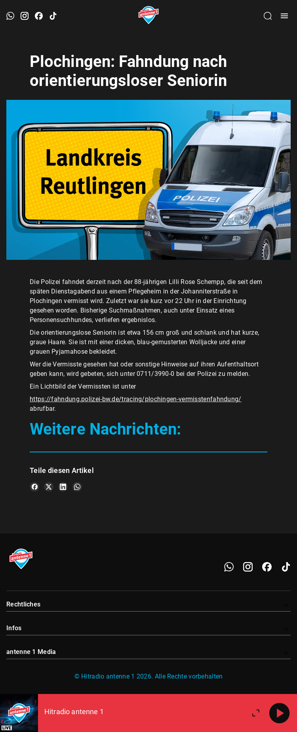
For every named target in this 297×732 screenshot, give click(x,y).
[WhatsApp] (229, 567)
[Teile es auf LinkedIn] (63, 487)
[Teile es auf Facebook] (34, 487)
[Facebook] (267, 567)
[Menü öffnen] (284, 16)
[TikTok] (286, 567)
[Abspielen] (279, 713)
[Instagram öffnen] (25, 16)
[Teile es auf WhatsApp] (77, 487)
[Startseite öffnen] (149, 16)
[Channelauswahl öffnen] (268, 16)
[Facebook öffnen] (39, 16)
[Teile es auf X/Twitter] (48, 487)
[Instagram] (248, 567)
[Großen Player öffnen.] (255, 713)
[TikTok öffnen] (53, 16)
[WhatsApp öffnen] (10, 16)
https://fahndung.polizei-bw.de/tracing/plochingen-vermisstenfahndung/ (136, 399)
